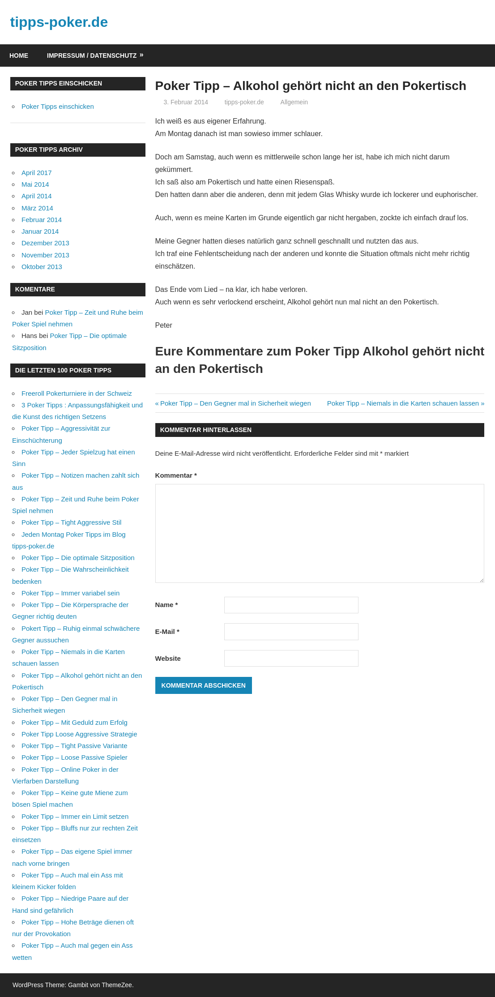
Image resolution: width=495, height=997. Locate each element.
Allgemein (294, 102)
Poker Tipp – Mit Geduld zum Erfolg (74, 722)
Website (168, 658)
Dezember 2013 (45, 243)
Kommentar (176, 475)
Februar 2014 (41, 219)
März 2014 (37, 208)
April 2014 (36, 196)
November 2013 (45, 255)
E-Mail (167, 631)
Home (18, 55)
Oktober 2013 (41, 266)
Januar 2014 (40, 231)
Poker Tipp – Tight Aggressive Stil (71, 522)
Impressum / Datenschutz (92, 55)
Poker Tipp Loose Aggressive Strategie (79, 734)
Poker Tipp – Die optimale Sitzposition (78, 557)
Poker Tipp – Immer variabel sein (70, 593)
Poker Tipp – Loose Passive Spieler (74, 757)
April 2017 (36, 172)
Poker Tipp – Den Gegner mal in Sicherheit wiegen (235, 403)
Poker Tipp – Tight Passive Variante (74, 745)
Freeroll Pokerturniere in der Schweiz (76, 393)
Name (166, 604)
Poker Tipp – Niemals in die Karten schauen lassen (403, 403)
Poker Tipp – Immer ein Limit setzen (74, 816)
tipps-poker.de (59, 22)
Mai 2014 (35, 184)
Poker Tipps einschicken (57, 106)
